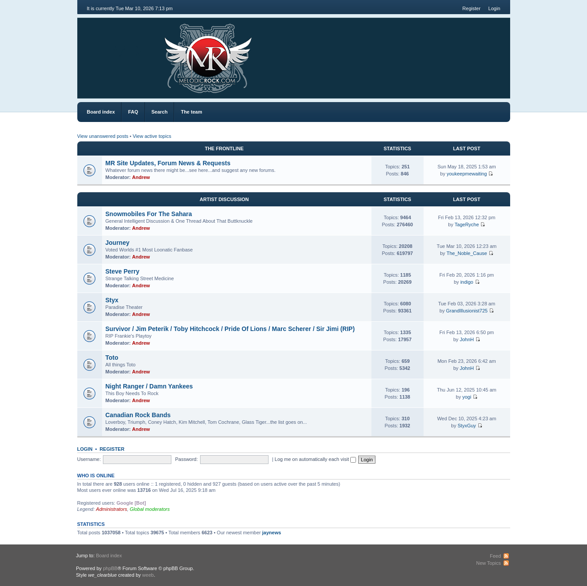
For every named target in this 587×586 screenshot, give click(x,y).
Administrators (111, 509)
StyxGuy (467, 425)
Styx (112, 300)
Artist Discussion (224, 199)
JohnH (467, 339)
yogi (466, 397)
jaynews (271, 532)
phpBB (110, 568)
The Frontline (224, 148)
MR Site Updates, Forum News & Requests (168, 163)
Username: (89, 459)
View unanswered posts (103, 136)
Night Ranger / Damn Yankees (149, 386)
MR (127, 53)
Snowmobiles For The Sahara (149, 213)
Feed (495, 556)
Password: (186, 459)
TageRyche (466, 224)
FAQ (133, 111)
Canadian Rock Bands (138, 415)
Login (494, 8)
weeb (148, 575)
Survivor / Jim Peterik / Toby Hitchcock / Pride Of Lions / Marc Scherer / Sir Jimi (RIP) (230, 328)
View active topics (152, 136)
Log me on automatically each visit (315, 459)
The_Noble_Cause (467, 253)
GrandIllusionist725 (467, 310)
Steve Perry (123, 271)
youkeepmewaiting (467, 173)
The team (191, 111)
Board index (101, 111)
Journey (117, 242)
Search (159, 111)
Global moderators (150, 509)
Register (471, 8)
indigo (466, 282)
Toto (112, 357)
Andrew (141, 177)
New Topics (488, 563)
